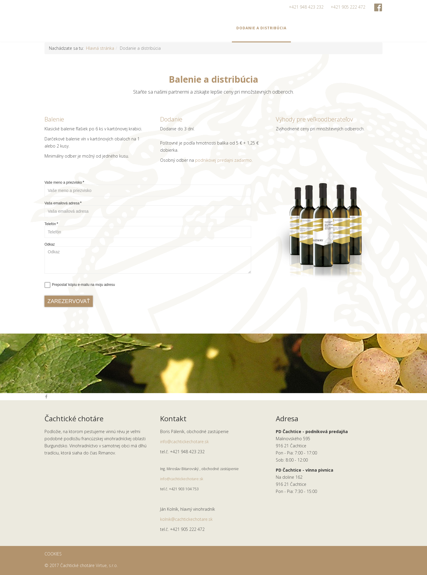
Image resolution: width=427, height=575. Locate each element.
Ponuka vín (176, 28)
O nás (335, 28)
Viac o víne (307, 28)
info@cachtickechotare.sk (184, 441)
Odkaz (49, 244)
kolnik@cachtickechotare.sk (186, 519)
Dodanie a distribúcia (261, 28)
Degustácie (214, 28)
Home (148, 28)
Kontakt (361, 28)
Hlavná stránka (100, 48)
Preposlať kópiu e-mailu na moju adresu (83, 285)
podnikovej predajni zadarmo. (224, 160)
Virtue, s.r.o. (107, 565)
